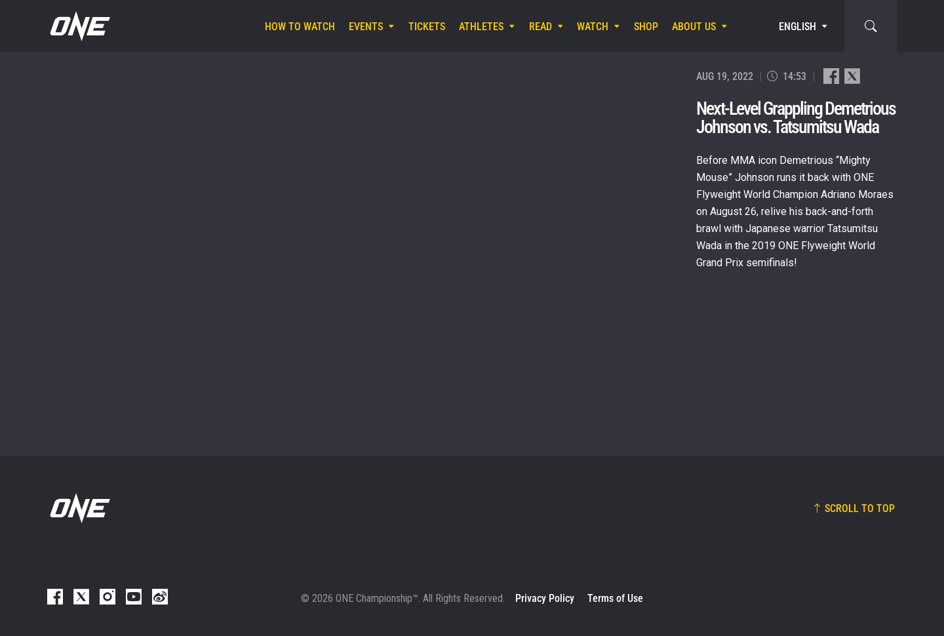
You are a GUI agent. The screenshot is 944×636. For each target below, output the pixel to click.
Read (540, 26)
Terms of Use (615, 598)
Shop (646, 26)
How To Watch (300, 26)
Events (366, 26)
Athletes (481, 26)
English (797, 26)
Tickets (426, 26)
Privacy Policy (544, 598)
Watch (592, 26)
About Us (694, 26)
